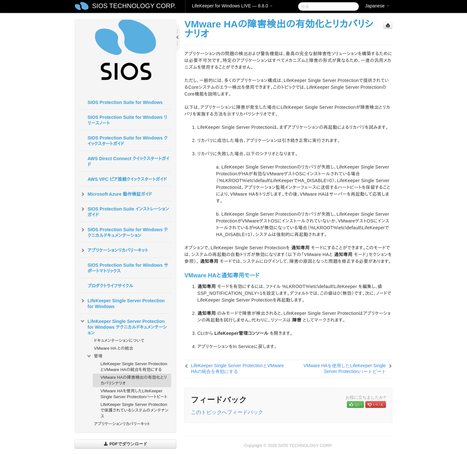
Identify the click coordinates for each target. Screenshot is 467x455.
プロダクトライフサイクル (110, 285)
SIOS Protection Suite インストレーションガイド (124, 211)
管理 (94, 356)
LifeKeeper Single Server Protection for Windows (122, 303)
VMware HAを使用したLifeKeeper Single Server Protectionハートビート (133, 393)
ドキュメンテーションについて (119, 340)
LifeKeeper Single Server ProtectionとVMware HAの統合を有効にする (133, 366)
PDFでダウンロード (125, 443)
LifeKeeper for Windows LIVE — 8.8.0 (232, 5)
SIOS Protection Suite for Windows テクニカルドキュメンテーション (124, 232)
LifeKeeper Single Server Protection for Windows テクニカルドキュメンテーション (123, 326)
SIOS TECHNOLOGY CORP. (134, 5)
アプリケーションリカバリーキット (114, 250)
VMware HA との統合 (113, 348)
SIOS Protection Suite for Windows (125, 102)
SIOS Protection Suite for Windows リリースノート (127, 120)
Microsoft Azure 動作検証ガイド (116, 194)
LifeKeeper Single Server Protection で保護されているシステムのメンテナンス (134, 410)
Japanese (377, 5)
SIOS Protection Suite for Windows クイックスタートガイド (128, 140)
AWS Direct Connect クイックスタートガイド (128, 161)
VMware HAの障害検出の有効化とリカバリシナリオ (133, 380)
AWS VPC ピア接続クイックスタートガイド (127, 179)
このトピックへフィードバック (227, 412)
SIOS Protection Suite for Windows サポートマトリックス (128, 268)
